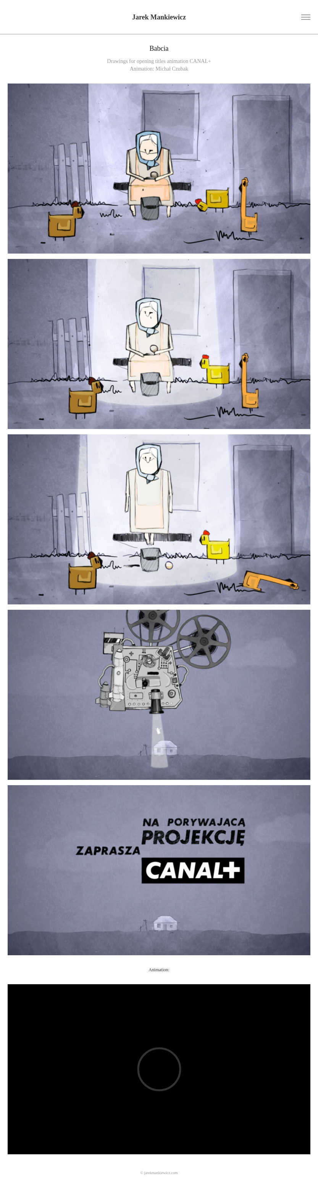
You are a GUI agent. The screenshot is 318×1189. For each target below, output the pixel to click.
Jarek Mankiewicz (159, 17)
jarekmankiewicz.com (161, 1173)
